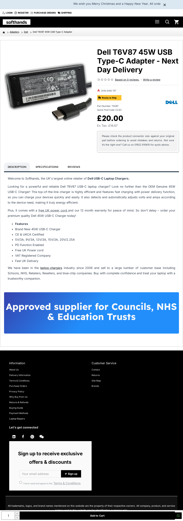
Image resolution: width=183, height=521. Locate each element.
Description (17, 167)
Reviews (74, 167)
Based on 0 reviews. (127, 79)
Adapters (14, 31)
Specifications (47, 167)
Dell (26, 31)
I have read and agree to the (50, 483)
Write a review (151, 79)
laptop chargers (51, 268)
